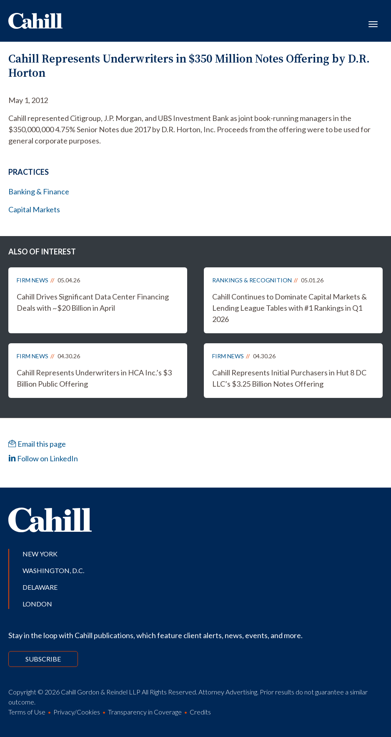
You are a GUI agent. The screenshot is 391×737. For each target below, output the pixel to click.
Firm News (32, 280)
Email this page (37, 443)
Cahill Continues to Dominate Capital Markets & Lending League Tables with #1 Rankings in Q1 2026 (289, 308)
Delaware (40, 587)
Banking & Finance (38, 191)
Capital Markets (34, 209)
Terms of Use (26, 712)
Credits (200, 712)
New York (40, 554)
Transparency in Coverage (145, 712)
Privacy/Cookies (76, 712)
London (37, 604)
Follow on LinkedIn (43, 458)
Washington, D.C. (53, 570)
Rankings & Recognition (252, 280)
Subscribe (43, 659)
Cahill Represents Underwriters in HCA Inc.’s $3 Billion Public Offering (94, 378)
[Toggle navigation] (373, 23)
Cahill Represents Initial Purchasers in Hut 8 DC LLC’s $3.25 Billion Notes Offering (289, 378)
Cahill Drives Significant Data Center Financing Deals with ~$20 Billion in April (93, 302)
